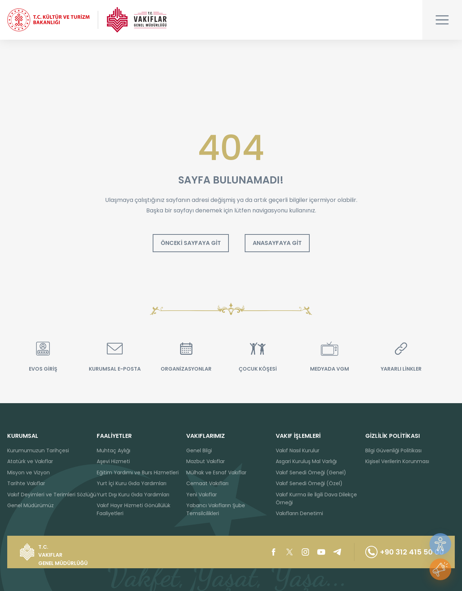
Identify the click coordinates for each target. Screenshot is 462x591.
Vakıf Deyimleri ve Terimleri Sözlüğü (51, 494)
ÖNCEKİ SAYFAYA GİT (191, 243)
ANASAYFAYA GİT (277, 243)
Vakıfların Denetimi (299, 513)
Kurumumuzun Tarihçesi (38, 450)
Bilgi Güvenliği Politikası (393, 450)
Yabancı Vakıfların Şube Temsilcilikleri (215, 509)
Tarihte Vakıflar (26, 483)
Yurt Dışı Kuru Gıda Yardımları (133, 494)
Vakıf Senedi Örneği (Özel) (309, 483)
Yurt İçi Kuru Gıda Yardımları (131, 483)
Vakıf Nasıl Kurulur (297, 450)
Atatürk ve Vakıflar (30, 461)
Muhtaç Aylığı (113, 450)
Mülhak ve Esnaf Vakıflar (216, 472)
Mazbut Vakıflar (205, 461)
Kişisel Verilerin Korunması (397, 461)
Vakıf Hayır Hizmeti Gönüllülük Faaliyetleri (133, 509)
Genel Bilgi (199, 450)
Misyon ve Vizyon (28, 472)
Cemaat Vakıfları (207, 483)
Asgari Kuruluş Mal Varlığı (306, 461)
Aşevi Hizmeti (113, 461)
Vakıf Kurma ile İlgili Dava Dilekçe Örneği (316, 498)
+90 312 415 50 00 (404, 552)
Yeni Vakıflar (201, 494)
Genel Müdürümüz (30, 505)
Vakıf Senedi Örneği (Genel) (311, 472)
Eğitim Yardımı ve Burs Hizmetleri (138, 472)
